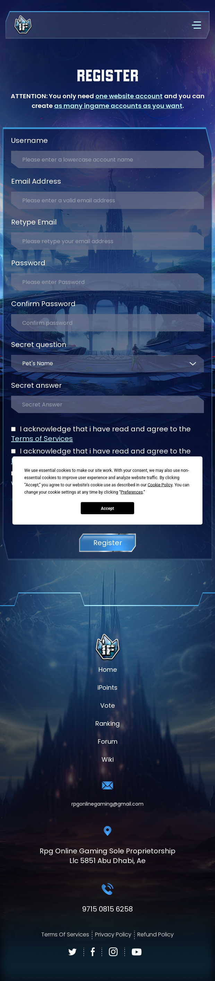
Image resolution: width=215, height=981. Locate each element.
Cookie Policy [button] (160, 485)
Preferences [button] (132, 492)
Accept (107, 508)
